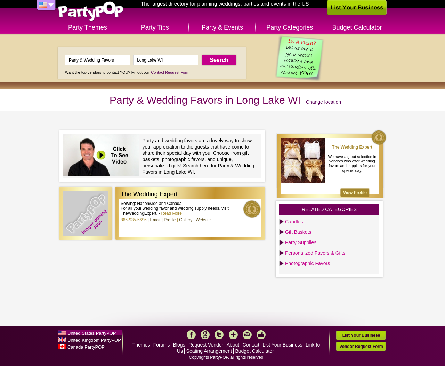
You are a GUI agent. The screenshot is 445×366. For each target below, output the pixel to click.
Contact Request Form (170, 72)
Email (155, 219)
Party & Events (222, 27)
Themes (141, 345)
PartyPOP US (91, 11)
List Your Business (282, 345)
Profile (170, 219)
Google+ (205, 334)
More (233, 334)
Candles (294, 221)
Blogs (179, 345)
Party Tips (155, 27)
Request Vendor (205, 345)
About (233, 345)
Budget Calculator (357, 27)
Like (261, 334)
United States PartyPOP (91, 333)
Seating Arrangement (209, 351)
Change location (323, 102)
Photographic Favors (307, 263)
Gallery (185, 219)
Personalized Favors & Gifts (315, 253)
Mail (247, 334)
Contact (251, 345)
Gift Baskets (298, 232)
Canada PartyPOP (86, 347)
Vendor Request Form (361, 346)
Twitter (219, 334)
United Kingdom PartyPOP (94, 340)
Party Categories (289, 27)
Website (203, 219)
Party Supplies (300, 242)
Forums (161, 345)
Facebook (191, 334)
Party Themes (87, 27)
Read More (171, 213)
